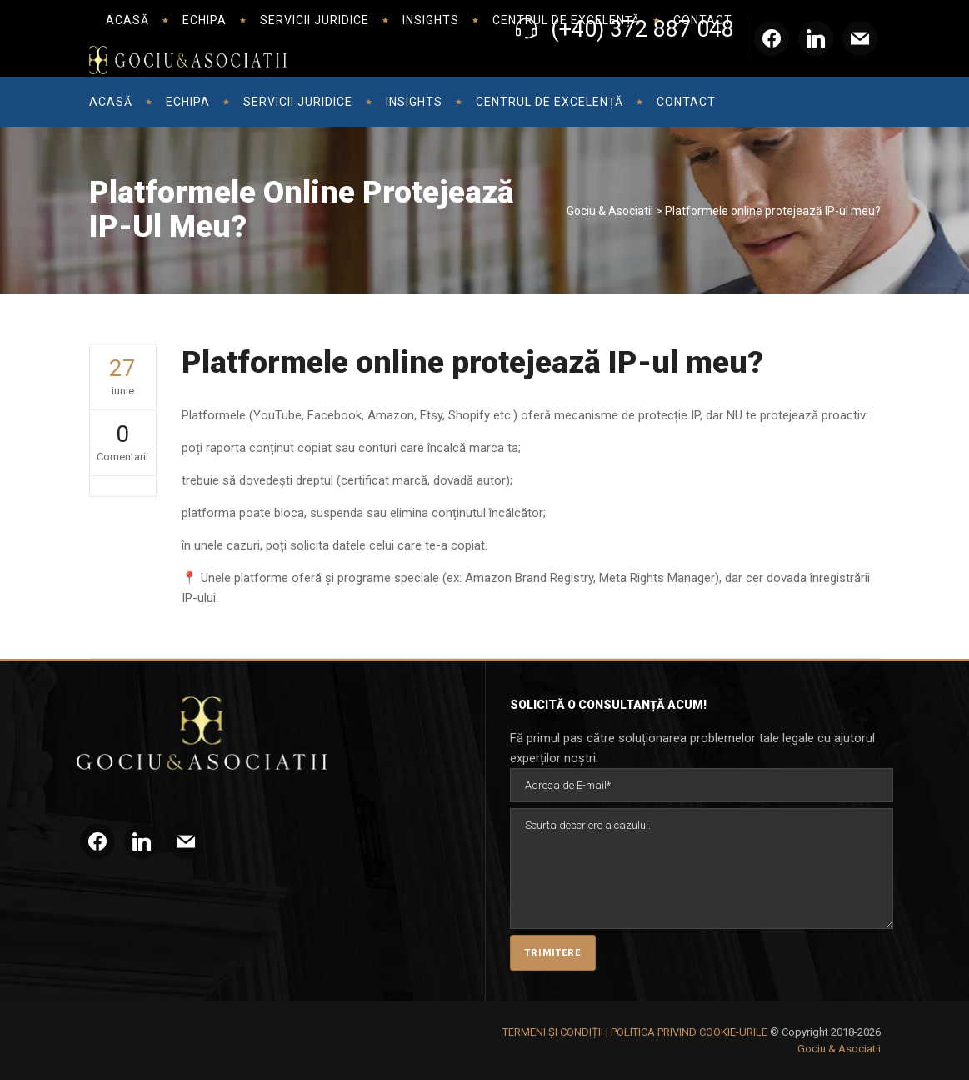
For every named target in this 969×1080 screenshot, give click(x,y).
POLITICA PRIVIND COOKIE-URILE (689, 1032)
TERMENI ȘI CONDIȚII (552, 1032)
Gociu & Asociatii (610, 211)
